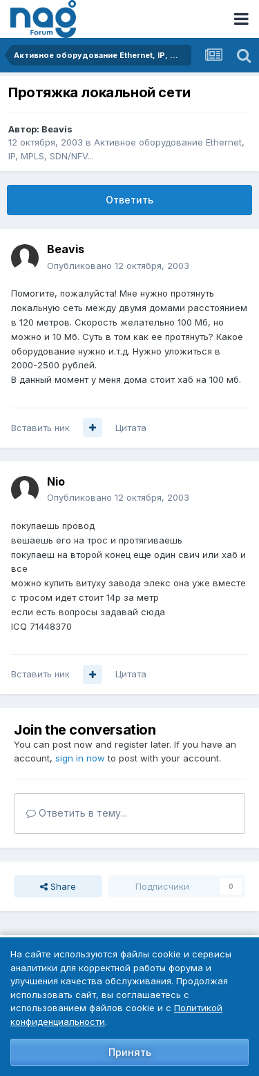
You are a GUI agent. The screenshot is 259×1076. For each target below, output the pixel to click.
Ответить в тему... (76, 813)
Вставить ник (40, 427)
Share (58, 886)
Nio (56, 481)
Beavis (57, 128)
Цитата (130, 427)
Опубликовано (118, 265)
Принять (129, 1052)
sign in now (80, 758)
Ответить (129, 200)
